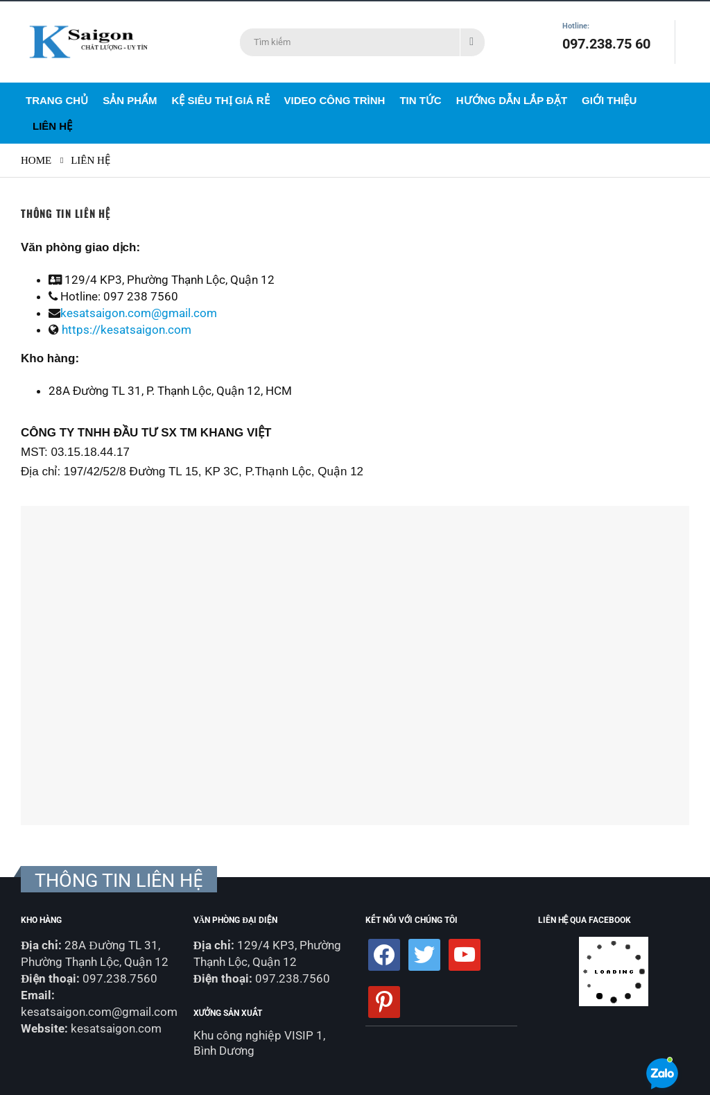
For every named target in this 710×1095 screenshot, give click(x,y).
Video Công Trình (335, 100)
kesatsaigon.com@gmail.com (138, 313)
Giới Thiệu (609, 100)
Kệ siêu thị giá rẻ (221, 100)
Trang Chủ (57, 100)
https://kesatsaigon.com (126, 330)
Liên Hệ (52, 126)
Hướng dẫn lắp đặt (511, 100)
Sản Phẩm (130, 100)
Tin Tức (420, 100)
